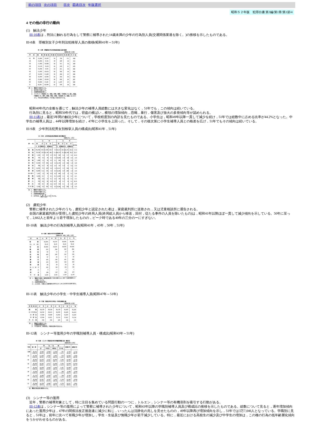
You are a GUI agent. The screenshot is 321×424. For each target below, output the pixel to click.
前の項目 (34, 5)
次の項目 (50, 5)
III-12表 (34, 406)
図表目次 (79, 5)
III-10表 (34, 34)
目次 (66, 5)
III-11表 (34, 117)
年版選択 (94, 5)
